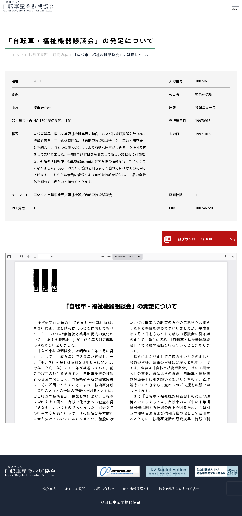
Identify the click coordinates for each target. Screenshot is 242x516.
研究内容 (60, 63)
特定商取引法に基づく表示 (179, 488)
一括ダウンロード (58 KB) (195, 247)
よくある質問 (75, 488)
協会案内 (49, 488)
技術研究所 (38, 63)
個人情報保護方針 (136, 488)
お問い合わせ (104, 488)
